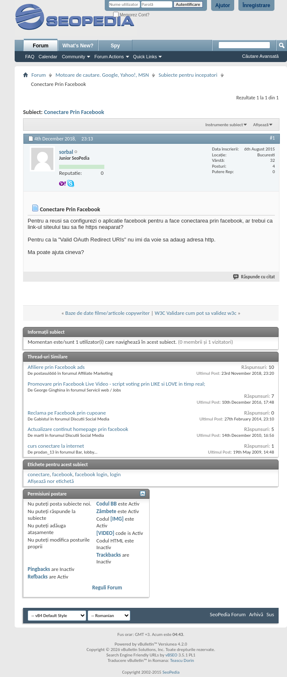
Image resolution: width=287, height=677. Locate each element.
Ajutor (222, 5)
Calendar (48, 56)
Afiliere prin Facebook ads (56, 367)
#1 (272, 138)
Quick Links (145, 56)
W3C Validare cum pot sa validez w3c (195, 313)
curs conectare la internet (56, 446)
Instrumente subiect (224, 124)
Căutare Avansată (260, 56)
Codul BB (106, 504)
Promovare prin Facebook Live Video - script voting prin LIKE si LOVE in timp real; (116, 384)
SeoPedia (171, 672)
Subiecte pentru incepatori (187, 75)
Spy (115, 46)
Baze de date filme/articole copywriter (107, 313)
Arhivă (256, 614)
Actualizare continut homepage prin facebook (78, 429)
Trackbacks (108, 555)
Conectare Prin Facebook (74, 112)
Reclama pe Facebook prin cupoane (67, 413)
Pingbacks (39, 569)
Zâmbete (106, 511)
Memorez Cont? (131, 15)
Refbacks (38, 576)
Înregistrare (256, 5)
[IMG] (117, 519)
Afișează (261, 124)
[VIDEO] (105, 533)
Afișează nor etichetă (51, 481)
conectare (38, 474)
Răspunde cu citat (254, 277)
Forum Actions (109, 56)
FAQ (29, 56)
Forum (40, 46)
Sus (270, 614)
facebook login (91, 474)
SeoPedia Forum (228, 614)
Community (73, 56)
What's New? (77, 46)
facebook (62, 474)
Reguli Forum (107, 587)
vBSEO (171, 655)
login (115, 474)
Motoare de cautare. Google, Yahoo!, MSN (102, 75)
